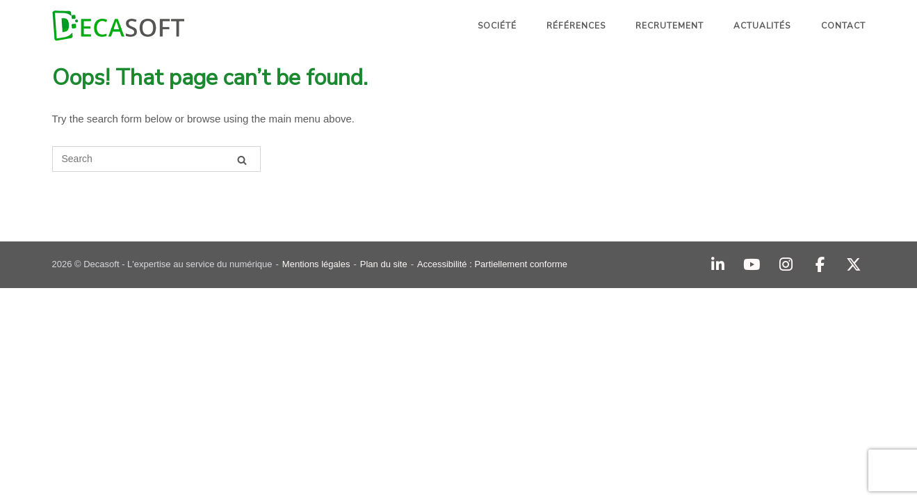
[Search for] (156, 159)
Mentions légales (316, 264)
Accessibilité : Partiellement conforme (492, 264)
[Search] (242, 159)
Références (576, 25)
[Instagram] (786, 265)
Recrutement (669, 25)
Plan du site (383, 264)
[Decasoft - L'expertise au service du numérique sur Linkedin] (718, 265)
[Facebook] (820, 265)
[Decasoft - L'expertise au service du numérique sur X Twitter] (854, 265)
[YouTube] (752, 265)
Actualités (761, 25)
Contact (843, 25)
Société (497, 25)
